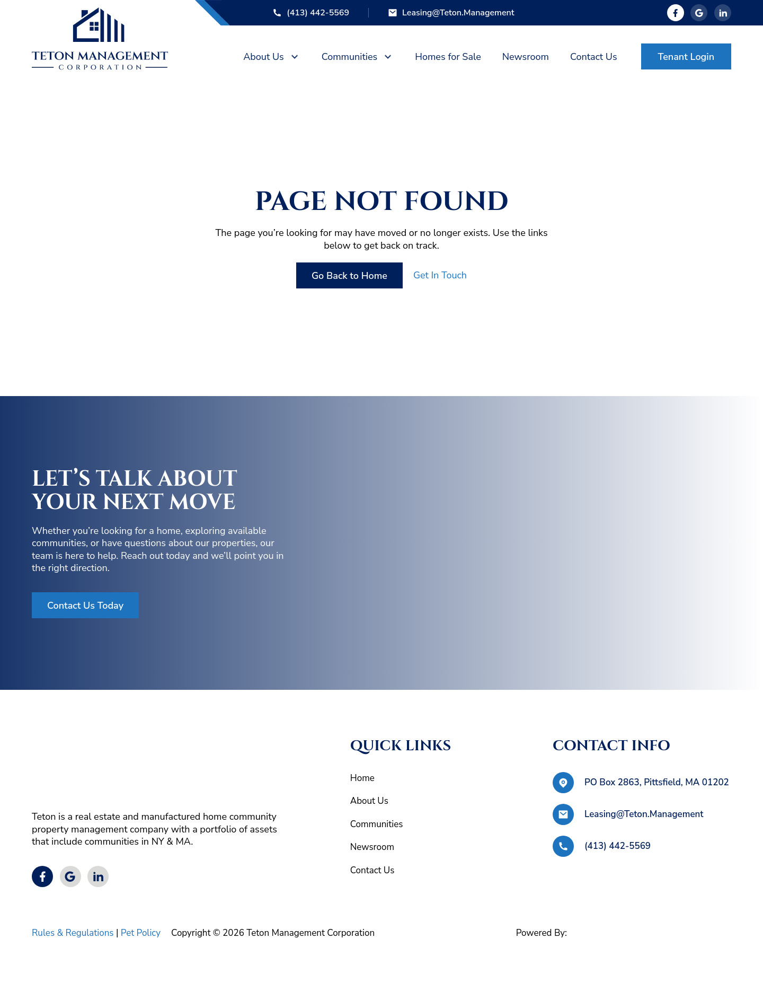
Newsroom (372, 847)
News (525, 56)
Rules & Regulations (73, 933)
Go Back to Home (349, 275)
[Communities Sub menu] (388, 57)
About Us (263, 56)
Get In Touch (440, 275)
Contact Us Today (85, 605)
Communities (350, 56)
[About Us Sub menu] (294, 57)
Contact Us (593, 56)
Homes (448, 56)
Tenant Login (686, 56)
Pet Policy (141, 933)
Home (362, 778)
